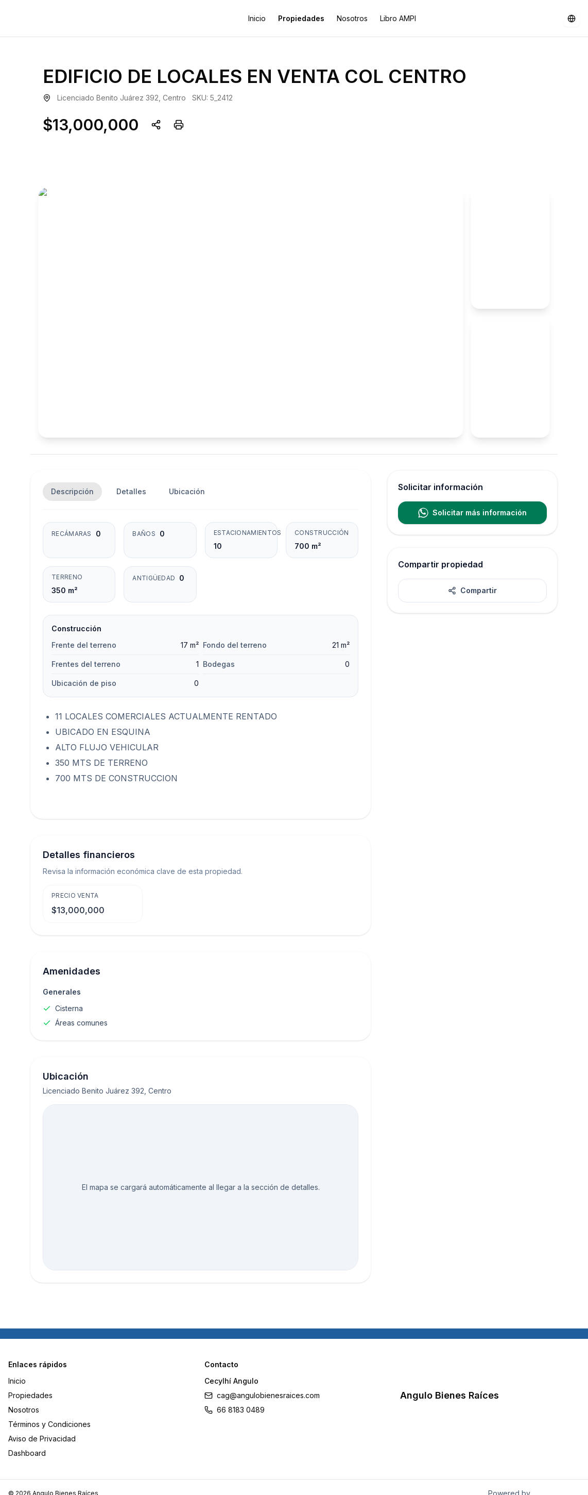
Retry (257, 773)
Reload (212, 773)
